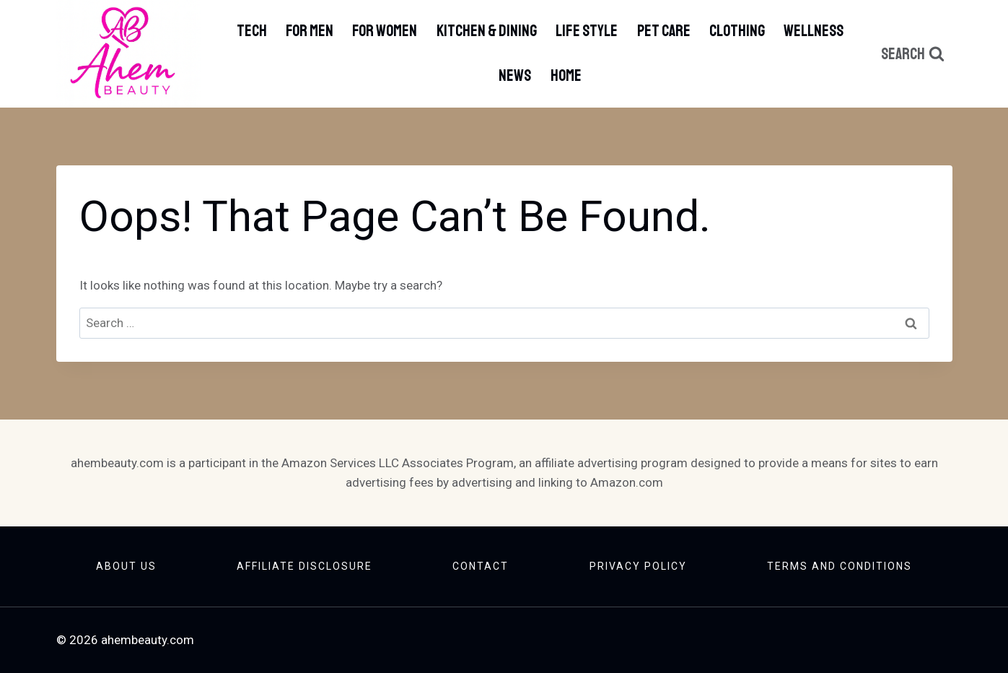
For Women (384, 31)
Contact (480, 566)
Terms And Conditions (839, 566)
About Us (126, 566)
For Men (309, 31)
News (515, 76)
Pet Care (664, 31)
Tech (252, 31)
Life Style (587, 31)
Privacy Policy (638, 566)
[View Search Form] (912, 54)
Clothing (737, 31)
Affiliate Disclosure (304, 566)
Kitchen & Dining (487, 31)
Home (566, 76)
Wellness (813, 31)
